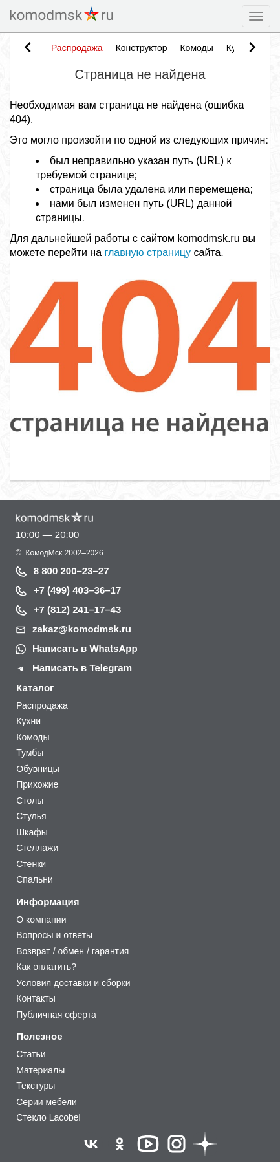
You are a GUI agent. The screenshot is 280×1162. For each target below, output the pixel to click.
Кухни (28, 721)
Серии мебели (46, 1102)
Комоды (196, 48)
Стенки (31, 864)
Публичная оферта (56, 1014)
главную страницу (147, 252)
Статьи (30, 1054)
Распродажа (77, 48)
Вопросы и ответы (54, 935)
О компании (41, 919)
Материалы (40, 1070)
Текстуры (35, 1086)
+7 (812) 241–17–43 (78, 609)
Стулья (31, 816)
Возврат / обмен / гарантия (72, 951)
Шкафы (32, 832)
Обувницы (37, 769)
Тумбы (29, 753)
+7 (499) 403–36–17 (78, 590)
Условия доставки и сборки (73, 983)
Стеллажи (37, 848)
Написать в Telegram (82, 667)
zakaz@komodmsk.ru (81, 628)
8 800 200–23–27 (71, 570)
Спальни (34, 879)
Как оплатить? (46, 967)
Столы (29, 800)
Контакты (35, 998)
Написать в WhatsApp (85, 648)
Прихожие (37, 784)
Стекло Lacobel (48, 1117)
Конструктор (141, 48)
